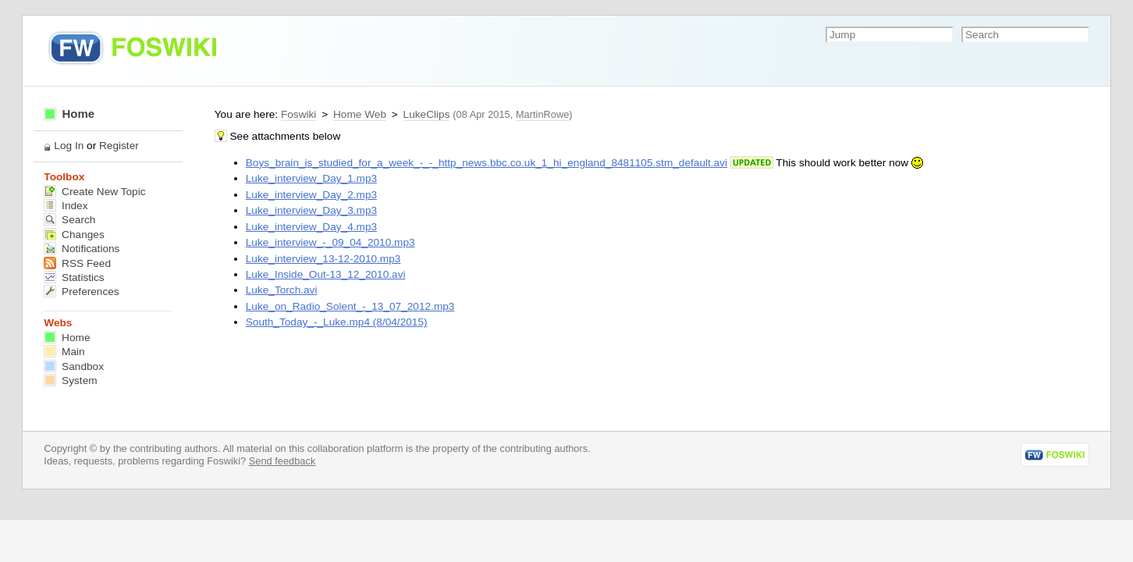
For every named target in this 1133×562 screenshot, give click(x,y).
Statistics (74, 277)
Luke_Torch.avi (282, 290)
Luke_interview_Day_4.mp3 (311, 227)
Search (69, 220)
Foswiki (298, 114)
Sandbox (74, 366)
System (70, 380)
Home (69, 113)
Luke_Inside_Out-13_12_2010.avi (326, 274)
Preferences (81, 291)
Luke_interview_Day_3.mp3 (311, 210)
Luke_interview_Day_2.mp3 (311, 195)
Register (119, 145)
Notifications (81, 248)
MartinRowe (542, 114)
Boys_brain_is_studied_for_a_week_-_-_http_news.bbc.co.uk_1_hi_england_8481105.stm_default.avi (486, 163)
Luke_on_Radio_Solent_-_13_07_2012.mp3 (350, 306)
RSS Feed (77, 263)
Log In (68, 145)
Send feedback (282, 461)
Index (65, 206)
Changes (74, 234)
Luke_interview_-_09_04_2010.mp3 (330, 242)
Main (64, 351)
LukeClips (426, 114)
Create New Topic (94, 191)
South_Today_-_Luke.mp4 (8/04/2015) (337, 322)
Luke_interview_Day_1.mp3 (311, 178)
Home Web (359, 114)
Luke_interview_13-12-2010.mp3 (323, 259)
